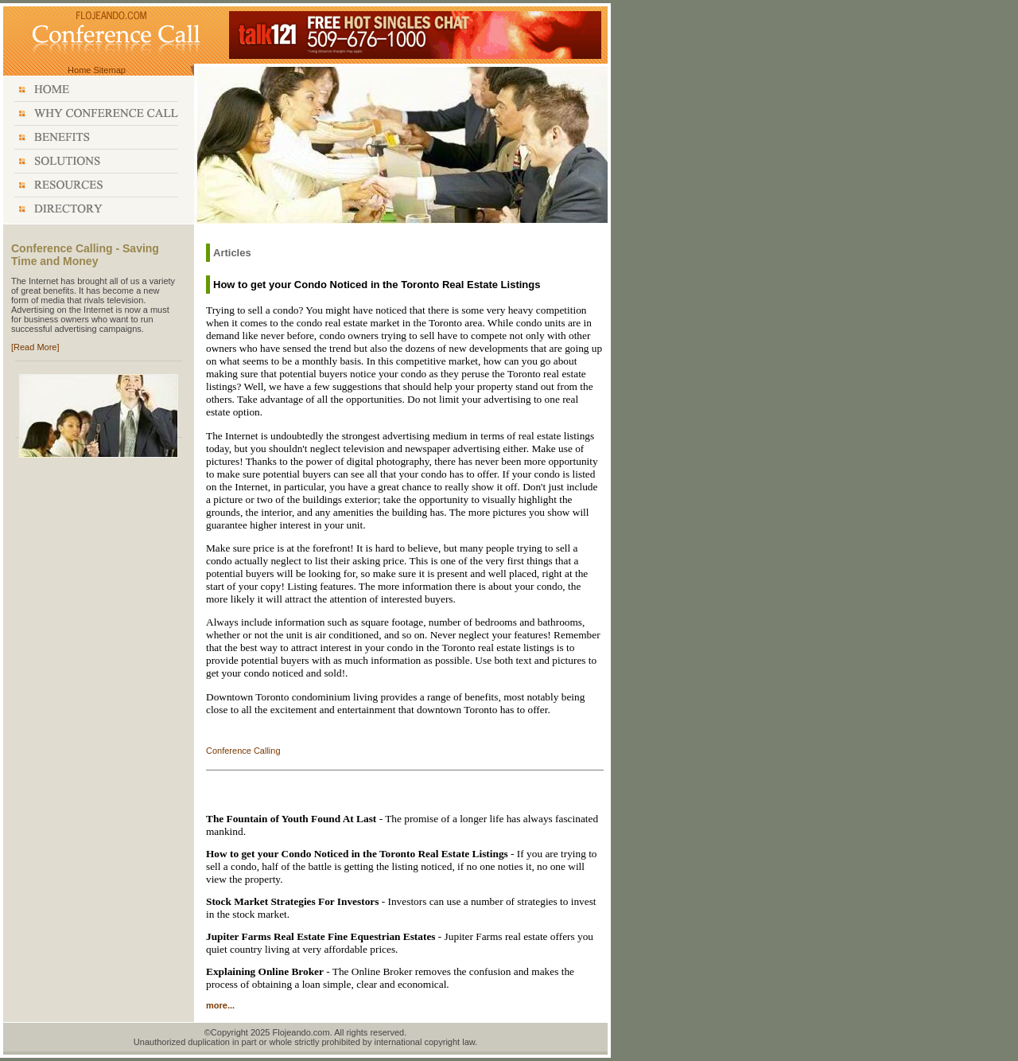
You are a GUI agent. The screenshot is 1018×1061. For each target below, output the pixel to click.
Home (79, 70)
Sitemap (110, 70)
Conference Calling (243, 750)
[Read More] (35, 347)
